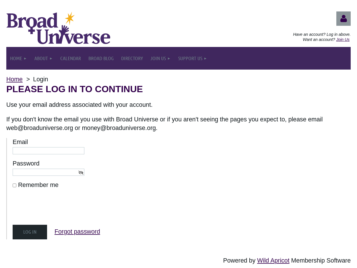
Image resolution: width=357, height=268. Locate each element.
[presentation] (56, 209)
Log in (343, 18)
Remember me (38, 185)
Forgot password (77, 231)
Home (14, 79)
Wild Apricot (273, 260)
